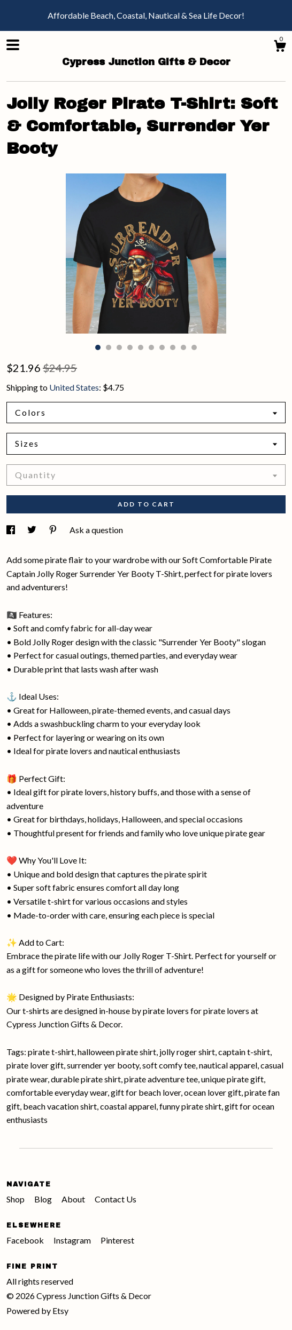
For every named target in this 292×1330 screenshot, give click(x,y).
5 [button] (140, 347)
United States (74, 387)
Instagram (73, 1240)
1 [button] (98, 347)
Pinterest (117, 1240)
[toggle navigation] (12, 44)
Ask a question (96, 530)
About (74, 1199)
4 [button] (130, 347)
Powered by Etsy (37, 1310)
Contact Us (115, 1199)
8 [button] (172, 347)
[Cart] (280, 47)
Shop (16, 1199)
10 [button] (194, 347)
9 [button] (183, 347)
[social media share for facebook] (11, 530)
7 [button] (162, 347)
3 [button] (119, 347)
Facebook (25, 1240)
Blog (43, 1199)
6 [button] (151, 347)
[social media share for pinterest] (54, 530)
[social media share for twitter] (32, 530)
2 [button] (108, 347)
